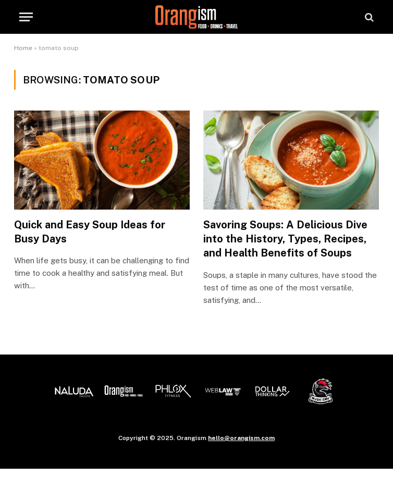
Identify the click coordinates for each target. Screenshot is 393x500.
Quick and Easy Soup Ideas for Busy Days (89, 231)
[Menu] (26, 17)
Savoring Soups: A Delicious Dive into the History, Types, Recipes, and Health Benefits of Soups (285, 238)
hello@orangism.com (241, 438)
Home (23, 48)
